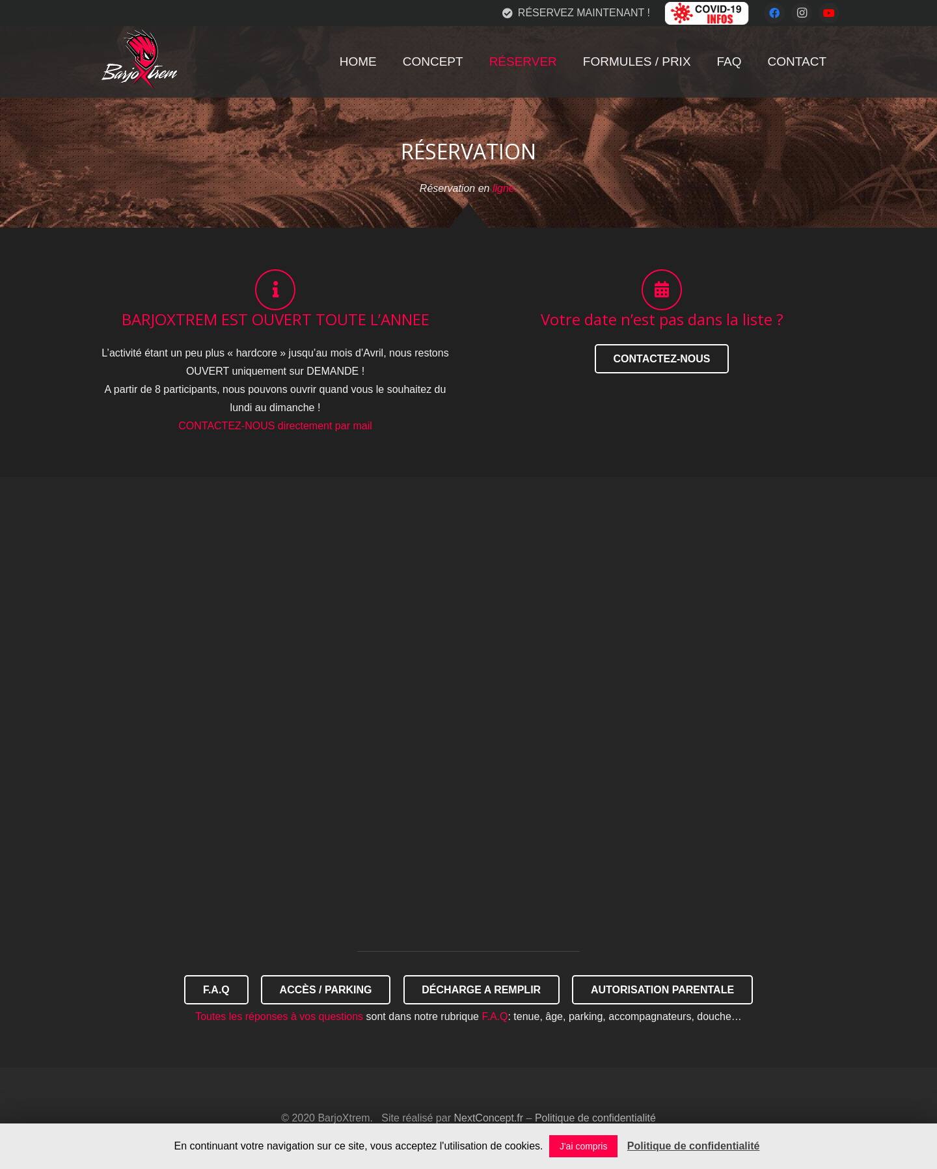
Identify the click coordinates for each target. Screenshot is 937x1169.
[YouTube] (829, 13)
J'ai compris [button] (583, 1146)
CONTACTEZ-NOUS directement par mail (275, 425)
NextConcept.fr (488, 1117)
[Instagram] (801, 13)
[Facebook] (774, 13)
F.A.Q (495, 1016)
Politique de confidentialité (595, 1117)
